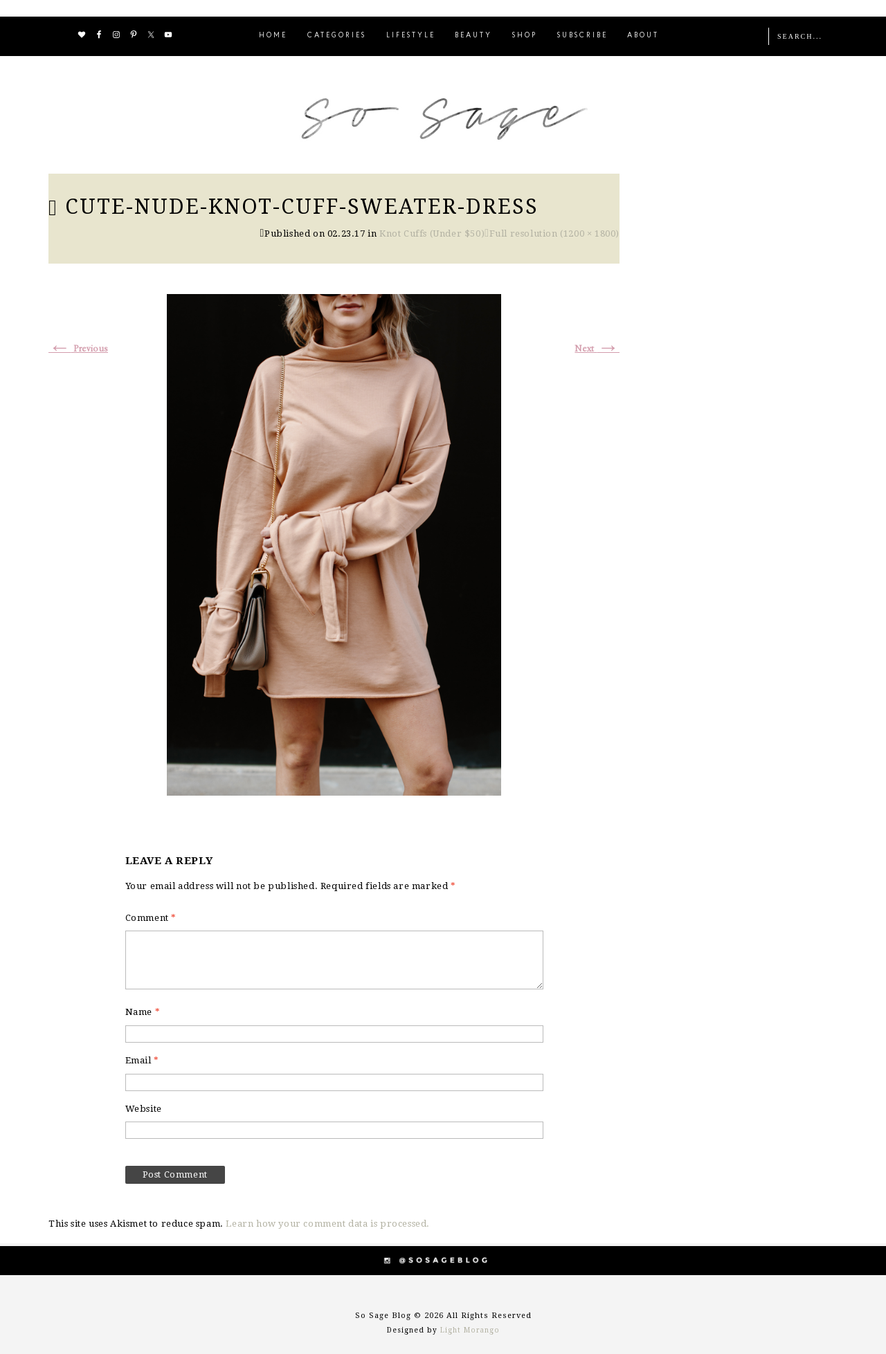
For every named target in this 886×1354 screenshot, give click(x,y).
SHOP (524, 35)
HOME (273, 35)
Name (143, 1012)
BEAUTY (473, 35)
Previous (78, 349)
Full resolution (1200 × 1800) (554, 233)
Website (143, 1109)
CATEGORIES (336, 35)
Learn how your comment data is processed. (328, 1223)
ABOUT (643, 35)
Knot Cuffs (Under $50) (432, 233)
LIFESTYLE (410, 35)
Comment (151, 918)
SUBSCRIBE (582, 35)
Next (597, 349)
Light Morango (470, 1330)
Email (142, 1060)
